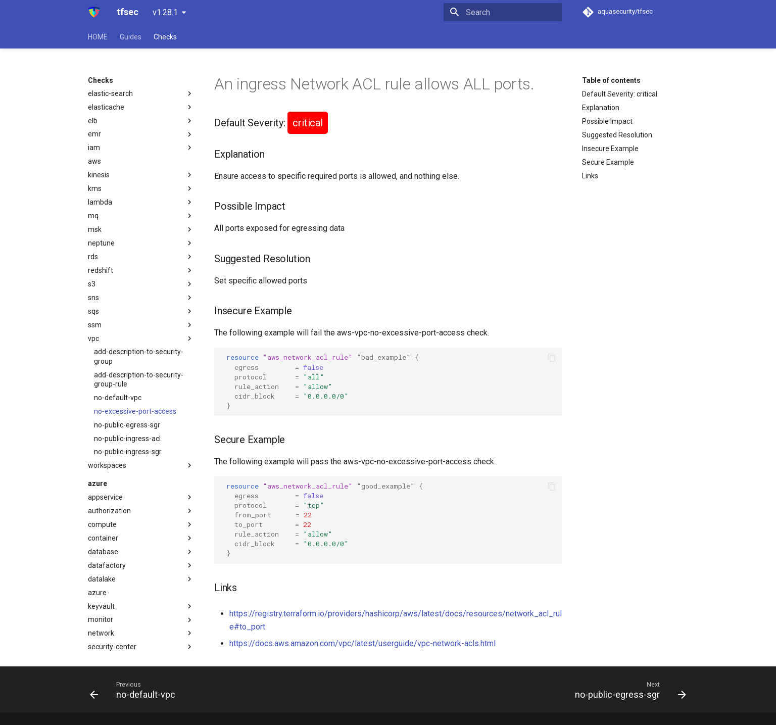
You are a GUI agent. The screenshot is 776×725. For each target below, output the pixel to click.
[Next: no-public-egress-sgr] (627, 689)
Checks (165, 37)
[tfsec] (94, 12)
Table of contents (611, 80)
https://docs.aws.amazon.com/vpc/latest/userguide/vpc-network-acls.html (362, 643)
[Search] (503, 12)
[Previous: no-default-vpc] (135, 689)
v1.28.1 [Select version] (165, 12)
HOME (98, 37)
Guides (130, 37)
